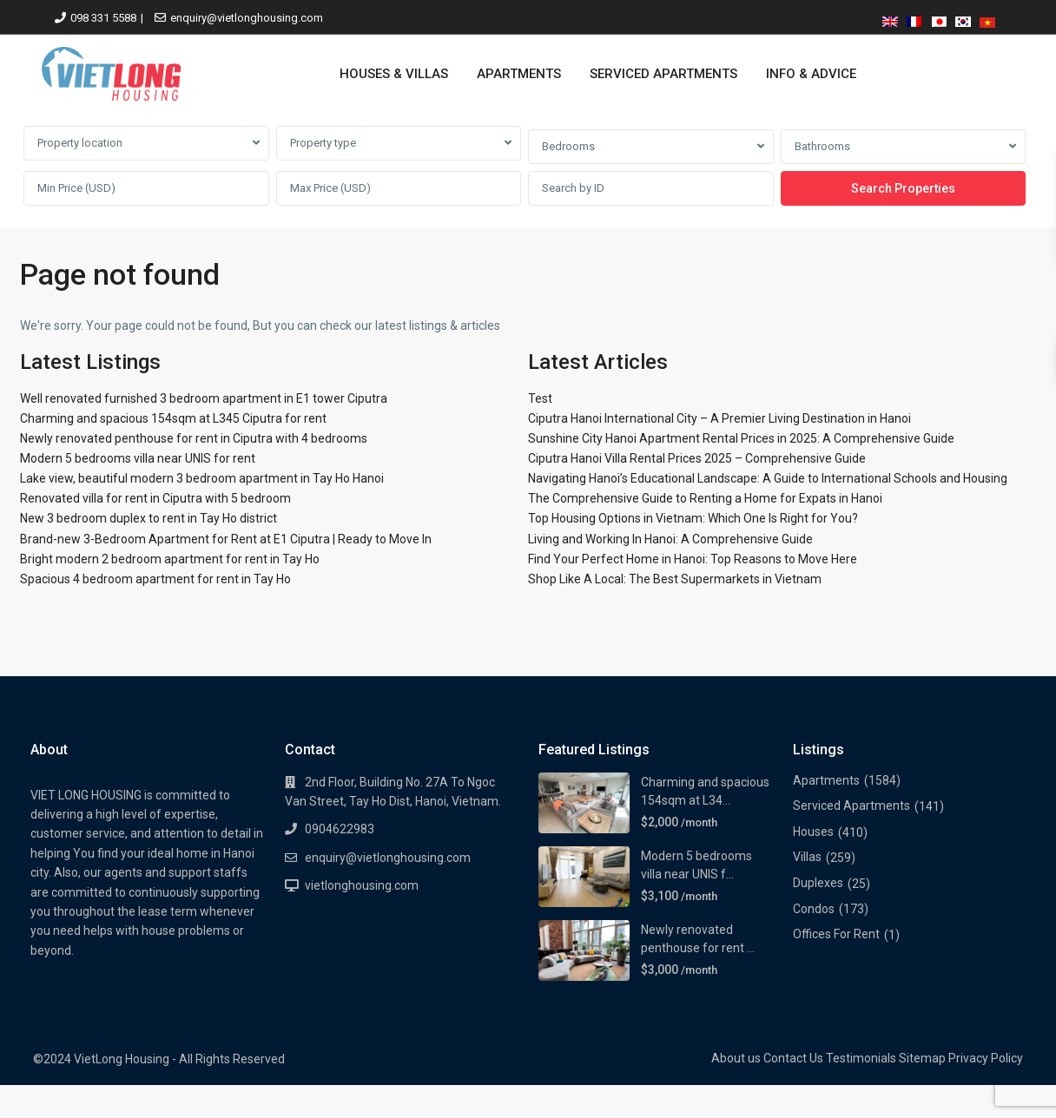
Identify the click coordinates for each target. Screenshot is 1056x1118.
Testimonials (861, 1058)
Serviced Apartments (851, 805)
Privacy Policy (985, 1058)
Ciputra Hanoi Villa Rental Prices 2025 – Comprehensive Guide (697, 458)
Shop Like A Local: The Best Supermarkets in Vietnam (675, 579)
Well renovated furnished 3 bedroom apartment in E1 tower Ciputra (203, 398)
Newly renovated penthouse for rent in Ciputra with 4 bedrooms (193, 438)
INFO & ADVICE (811, 74)
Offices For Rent (836, 934)
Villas (807, 857)
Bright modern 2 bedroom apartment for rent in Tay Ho (170, 559)
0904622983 (339, 829)
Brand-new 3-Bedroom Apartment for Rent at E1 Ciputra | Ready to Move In (226, 539)
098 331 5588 (103, 17)
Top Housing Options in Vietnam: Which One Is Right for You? (693, 518)
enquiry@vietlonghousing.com (246, 17)
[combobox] (146, 143)
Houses (813, 831)
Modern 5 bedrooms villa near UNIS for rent (137, 458)
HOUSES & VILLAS (394, 74)
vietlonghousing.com (362, 885)
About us (736, 1058)
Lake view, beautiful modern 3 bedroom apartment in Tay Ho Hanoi (202, 478)
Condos (814, 909)
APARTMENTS (519, 74)
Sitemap (922, 1058)
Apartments (826, 780)
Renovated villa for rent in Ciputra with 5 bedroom (155, 498)
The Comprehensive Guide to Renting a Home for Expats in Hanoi (705, 498)
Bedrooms (568, 146)
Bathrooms (822, 146)
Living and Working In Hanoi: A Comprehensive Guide (670, 539)
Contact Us (793, 1058)
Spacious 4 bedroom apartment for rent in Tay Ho (155, 579)
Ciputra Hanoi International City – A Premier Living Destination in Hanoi (719, 418)
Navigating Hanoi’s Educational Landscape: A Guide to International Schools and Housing (767, 478)
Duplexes (818, 883)
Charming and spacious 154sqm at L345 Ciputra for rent (173, 418)
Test (540, 398)
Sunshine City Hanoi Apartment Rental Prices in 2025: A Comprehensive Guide (741, 438)
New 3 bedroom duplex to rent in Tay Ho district (148, 518)
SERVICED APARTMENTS (663, 74)
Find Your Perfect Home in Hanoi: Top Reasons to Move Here (692, 559)
